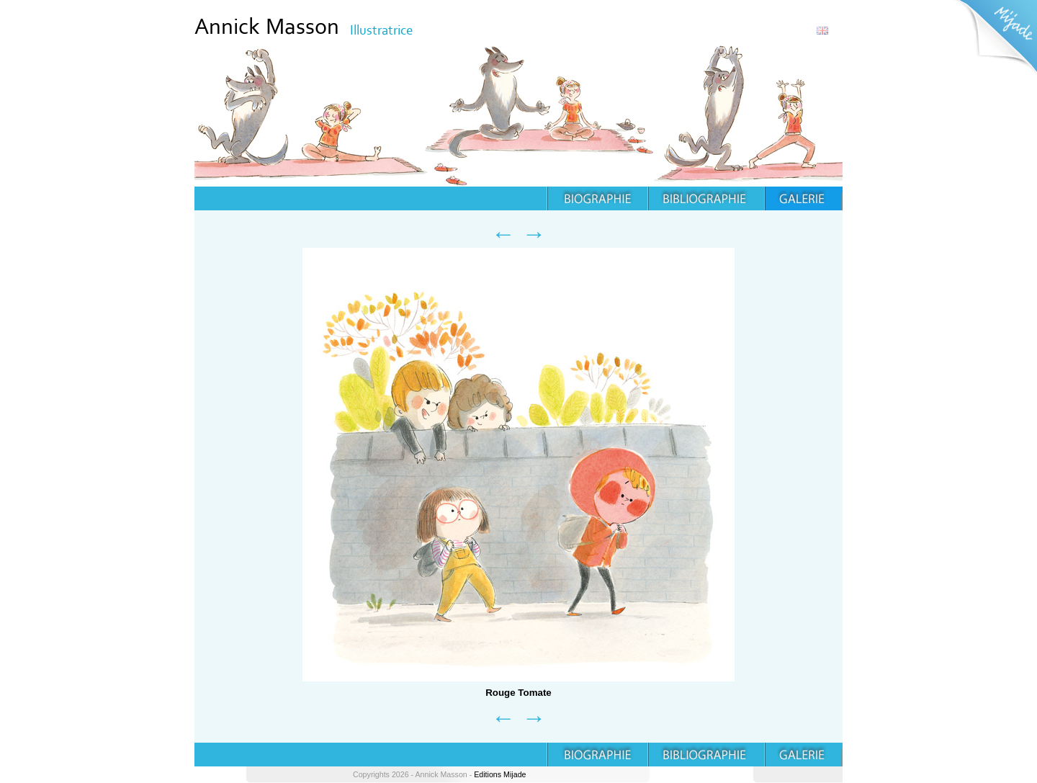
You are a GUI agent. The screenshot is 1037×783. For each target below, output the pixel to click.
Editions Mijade (500, 774)
